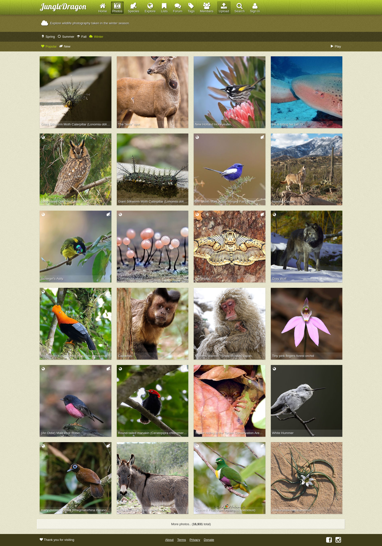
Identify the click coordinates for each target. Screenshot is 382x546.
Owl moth (202, 278)
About (169, 540)
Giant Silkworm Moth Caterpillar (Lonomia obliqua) (153, 201)
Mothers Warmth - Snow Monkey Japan (223, 356)
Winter (96, 36)
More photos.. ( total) (191, 524)
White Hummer (283, 433)
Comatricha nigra (130, 278)
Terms (181, 540)
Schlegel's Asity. (52, 278)
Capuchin (125, 356)
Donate (209, 540)
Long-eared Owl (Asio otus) (61, 201)
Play (336, 46)
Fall (81, 36)
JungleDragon (63, 6)
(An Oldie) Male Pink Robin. (61, 433)
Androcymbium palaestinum (292, 510)
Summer (66, 36)
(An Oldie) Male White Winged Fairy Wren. (225, 201)
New (64, 46)
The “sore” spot (129, 124)
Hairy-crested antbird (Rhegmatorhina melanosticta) (76, 510)
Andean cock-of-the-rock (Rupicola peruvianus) (75, 356)
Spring (48, 36)
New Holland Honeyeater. (213, 124)
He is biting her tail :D (287, 124)
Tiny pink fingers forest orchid (293, 356)
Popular (49, 46)
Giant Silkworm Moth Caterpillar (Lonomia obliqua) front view (76, 124)
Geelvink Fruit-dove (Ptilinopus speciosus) (225, 510)
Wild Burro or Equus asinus (137, 510)
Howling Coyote (283, 201)
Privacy (195, 540)
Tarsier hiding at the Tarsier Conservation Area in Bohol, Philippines (230, 433)
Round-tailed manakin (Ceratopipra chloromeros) (153, 433)
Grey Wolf (279, 278)
